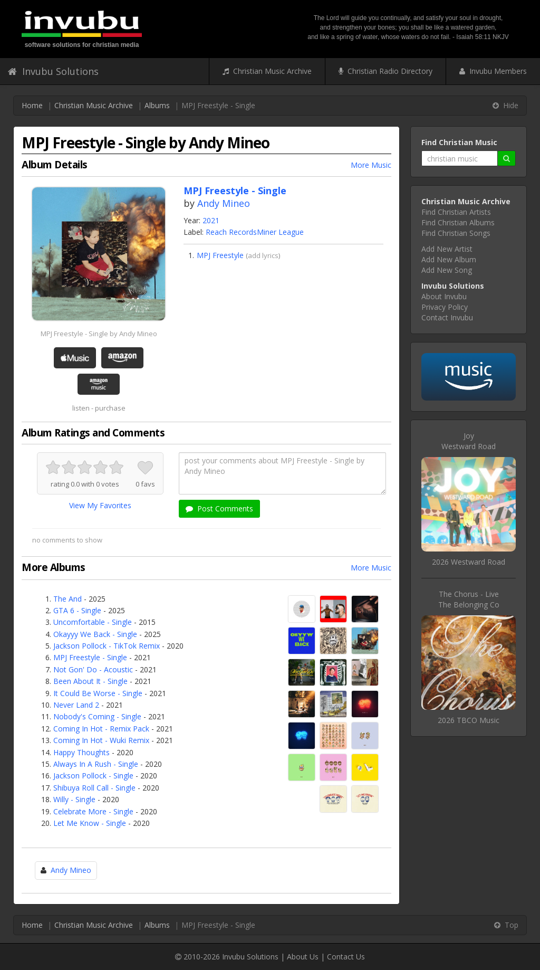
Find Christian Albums (458, 222)
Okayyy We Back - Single (95, 634)
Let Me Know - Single (89, 823)
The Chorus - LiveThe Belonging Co (468, 599)
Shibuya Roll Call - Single (94, 788)
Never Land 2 (76, 705)
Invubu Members (493, 71)
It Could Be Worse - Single (97, 693)
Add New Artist (446, 249)
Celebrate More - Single (93, 811)
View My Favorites (100, 505)
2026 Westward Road (468, 562)
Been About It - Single (90, 681)
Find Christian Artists (456, 212)
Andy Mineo (223, 203)
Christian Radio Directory (385, 71)
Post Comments (219, 508)
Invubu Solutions (53, 71)
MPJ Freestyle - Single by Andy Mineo (99, 333)
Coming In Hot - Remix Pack (101, 729)
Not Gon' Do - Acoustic (93, 669)
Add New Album (448, 259)
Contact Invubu (447, 317)
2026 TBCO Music (468, 720)
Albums (157, 105)
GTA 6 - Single (77, 610)
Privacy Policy (444, 307)
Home (32, 105)
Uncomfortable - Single (92, 622)
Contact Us (346, 957)
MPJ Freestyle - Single (90, 657)
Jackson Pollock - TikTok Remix (106, 646)
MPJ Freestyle (220, 255)
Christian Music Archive (267, 71)
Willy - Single (74, 799)
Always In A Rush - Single (95, 764)
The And (67, 599)
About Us (303, 957)
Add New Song (446, 270)
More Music (371, 165)
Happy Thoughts (81, 752)
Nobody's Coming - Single (97, 716)
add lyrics (263, 255)
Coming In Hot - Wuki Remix (101, 740)
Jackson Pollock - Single (93, 776)
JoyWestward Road (468, 441)
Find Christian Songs (455, 233)
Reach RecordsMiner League (255, 232)
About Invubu (444, 296)
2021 (210, 220)
